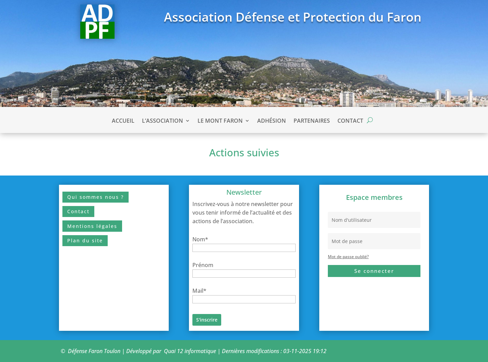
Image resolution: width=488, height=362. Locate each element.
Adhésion (271, 121)
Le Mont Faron (220, 121)
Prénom (202, 265)
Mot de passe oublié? (348, 257)
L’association (162, 121)
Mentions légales (92, 226)
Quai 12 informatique (190, 351)
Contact (350, 121)
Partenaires (312, 121)
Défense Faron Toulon (94, 351)
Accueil (123, 121)
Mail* (199, 290)
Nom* (200, 239)
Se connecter (374, 270)
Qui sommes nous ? (95, 197)
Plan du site (85, 240)
